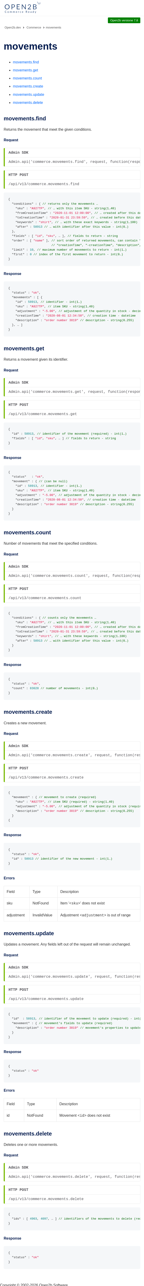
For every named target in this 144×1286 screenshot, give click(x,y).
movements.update (28, 94)
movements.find (26, 62)
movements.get (25, 70)
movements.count (27, 78)
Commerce (33, 27)
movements (53, 27)
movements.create (28, 86)
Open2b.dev (13, 27)
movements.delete (28, 103)
